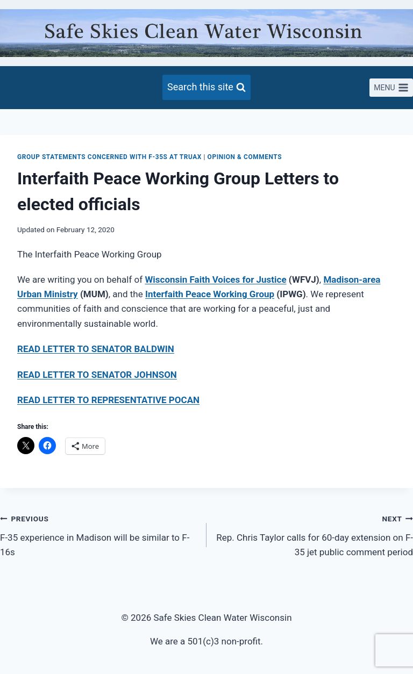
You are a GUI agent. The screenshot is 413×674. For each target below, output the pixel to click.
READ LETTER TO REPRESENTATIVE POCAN (108, 400)
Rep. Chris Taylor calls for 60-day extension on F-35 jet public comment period (314, 534)
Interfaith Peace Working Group (209, 294)
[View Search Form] (206, 87)
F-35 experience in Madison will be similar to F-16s (98, 534)
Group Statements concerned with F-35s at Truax (109, 157)
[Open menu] (391, 87)
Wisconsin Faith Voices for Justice (215, 279)
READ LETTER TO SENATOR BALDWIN (95, 348)
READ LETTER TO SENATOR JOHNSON (97, 374)
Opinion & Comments (245, 157)
